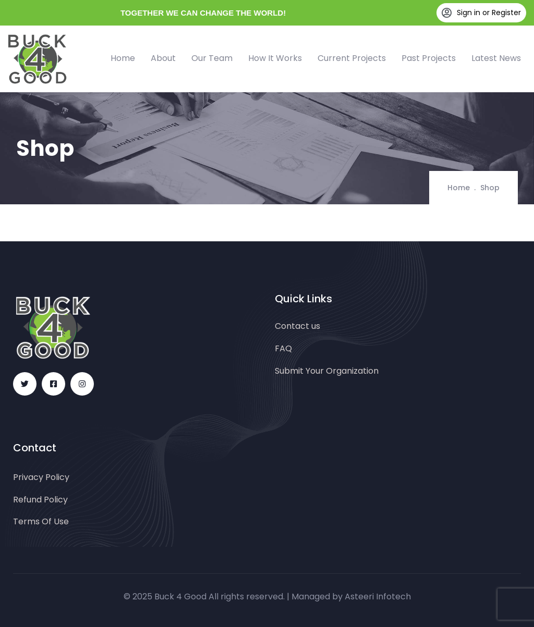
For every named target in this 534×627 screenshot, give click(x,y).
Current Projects (352, 58)
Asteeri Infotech (378, 597)
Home (123, 58)
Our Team (212, 58)
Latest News (496, 58)
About (163, 58)
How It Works (275, 58)
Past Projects (429, 58)
